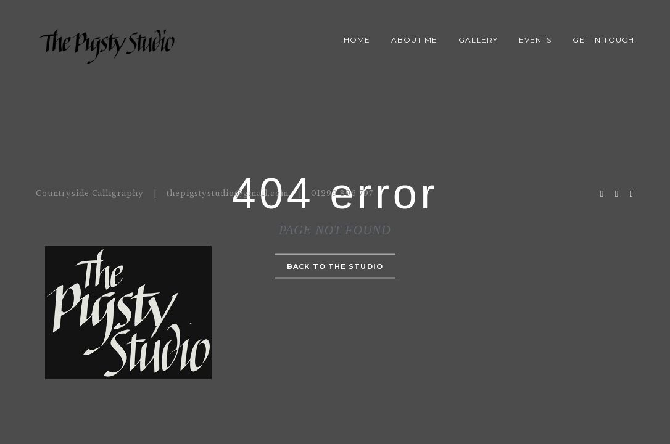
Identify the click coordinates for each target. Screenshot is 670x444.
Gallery (478, 39)
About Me (414, 39)
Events (535, 39)
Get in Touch (603, 39)
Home (357, 39)
